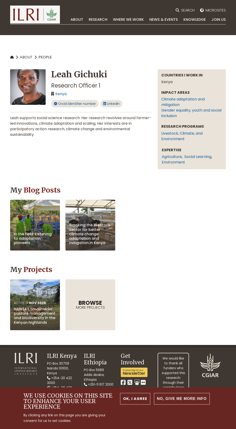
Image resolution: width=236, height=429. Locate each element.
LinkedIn (111, 103)
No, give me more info (182, 400)
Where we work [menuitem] (128, 19)
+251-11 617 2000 (98, 384)
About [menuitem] (77, 19)
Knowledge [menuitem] (194, 19)
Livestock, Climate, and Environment (182, 136)
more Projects (90, 304)
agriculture (172, 156)
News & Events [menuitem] (163, 19)
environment (173, 162)
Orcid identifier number (75, 103)
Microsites (216, 10)
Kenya (61, 94)
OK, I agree (135, 399)
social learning (197, 156)
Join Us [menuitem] (218, 19)
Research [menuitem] (98, 19)
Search (188, 10)
